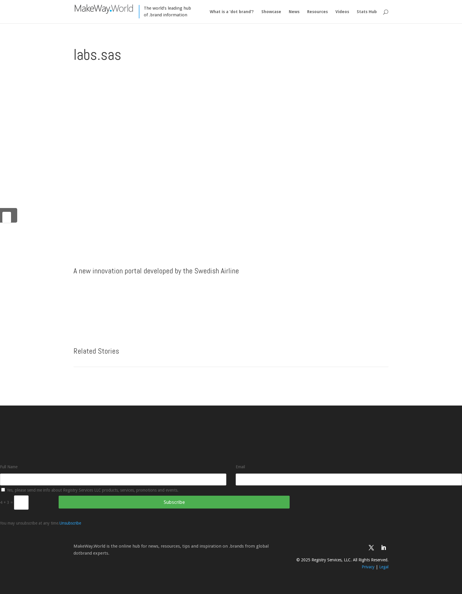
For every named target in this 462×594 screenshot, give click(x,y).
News (294, 12)
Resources (317, 12)
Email (240, 466)
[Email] (349, 479)
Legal (383, 567)
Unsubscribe (70, 523)
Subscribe (174, 502)
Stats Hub (367, 12)
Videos (342, 12)
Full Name (9, 466)
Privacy (368, 567)
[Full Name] (113, 479)
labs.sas (97, 54)
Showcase (271, 12)
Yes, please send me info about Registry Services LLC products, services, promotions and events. (89, 490)
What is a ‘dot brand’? (232, 12)
